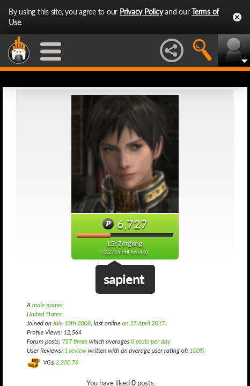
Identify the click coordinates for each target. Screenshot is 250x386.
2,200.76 (66, 362)
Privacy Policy (141, 11)
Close (237, 17)
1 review (75, 350)
